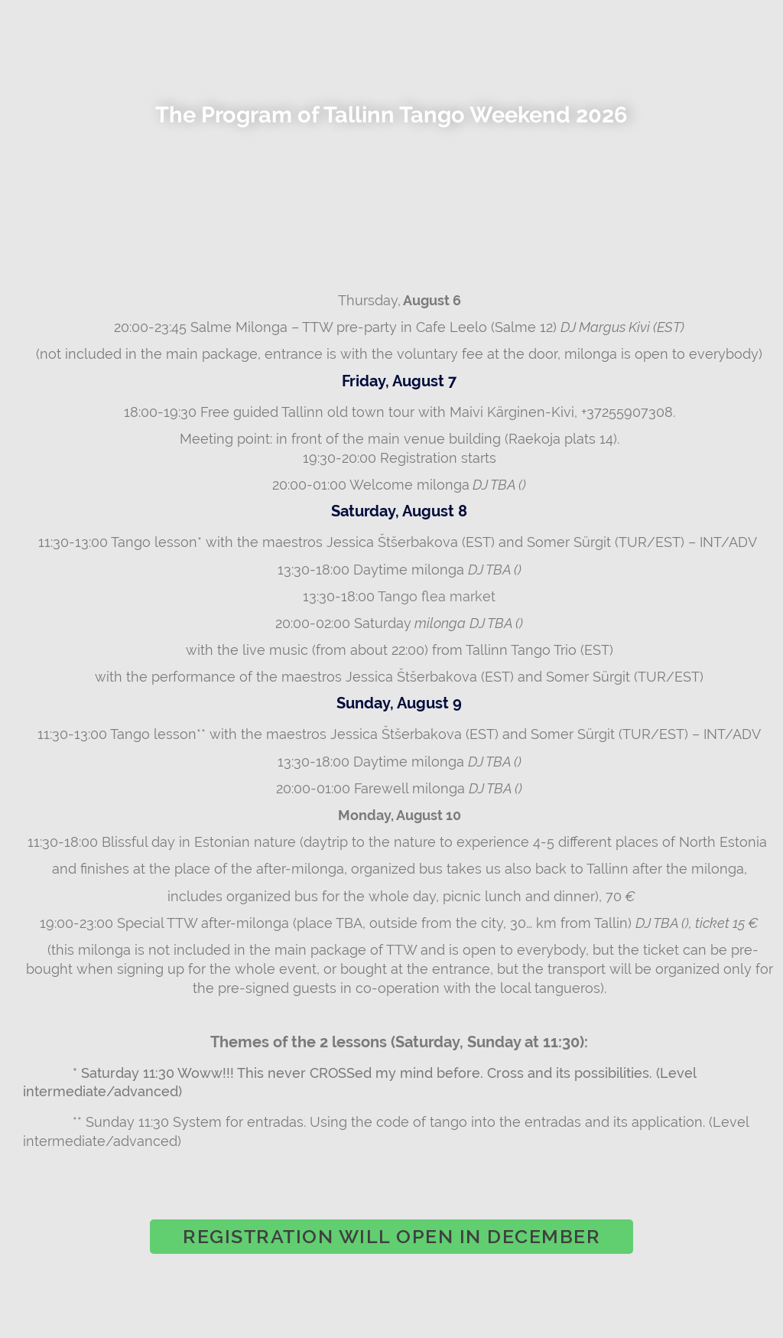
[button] (391, 1236)
